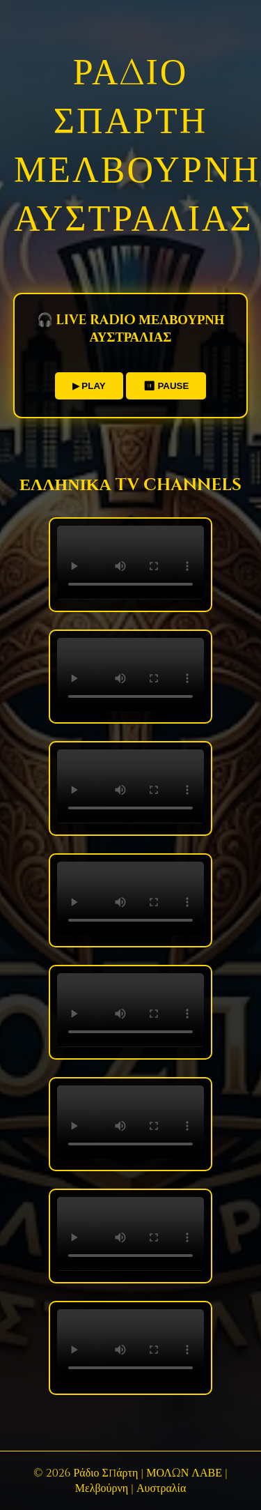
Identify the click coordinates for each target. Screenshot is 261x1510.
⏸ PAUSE (166, 386)
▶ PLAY (89, 386)
